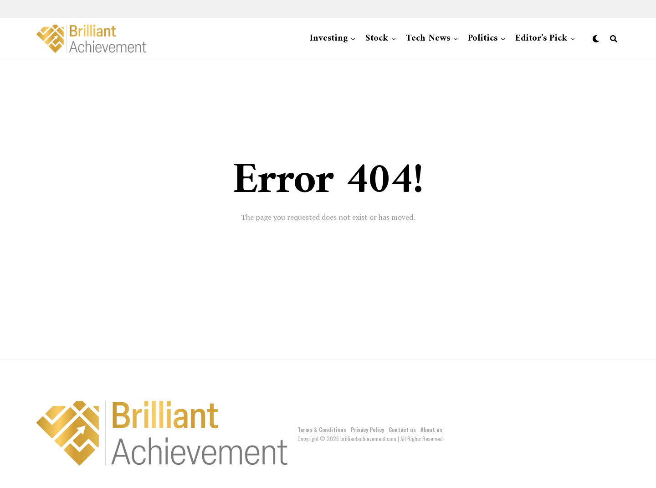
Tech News (428, 39)
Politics (482, 39)
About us (431, 429)
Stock (376, 39)
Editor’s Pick (541, 39)
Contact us (402, 429)
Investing (329, 39)
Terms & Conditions (321, 429)
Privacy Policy (367, 429)
